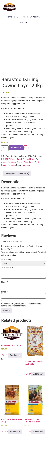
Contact (17, 17)
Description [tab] (10, 173)
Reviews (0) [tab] (23, 173)
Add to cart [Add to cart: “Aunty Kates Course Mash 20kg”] (38, 374)
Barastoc (26, 165)
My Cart (23, 23)
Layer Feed (34, 162)
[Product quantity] (5, 148)
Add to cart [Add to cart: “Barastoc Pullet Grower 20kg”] (15, 432)
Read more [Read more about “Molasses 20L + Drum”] (15, 355)
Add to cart (16, 147)
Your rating (6, 260)
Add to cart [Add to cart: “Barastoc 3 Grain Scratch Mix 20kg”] (38, 432)
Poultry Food (16, 159)
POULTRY (5, 159)
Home (9, 17)
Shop (25, 17)
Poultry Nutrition (8, 165)
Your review (7, 268)
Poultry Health (29, 159)
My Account (35, 17)
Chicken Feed (22, 162)
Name (4, 282)
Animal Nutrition (8, 162)
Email (4, 292)
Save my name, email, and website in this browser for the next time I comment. (23, 305)
